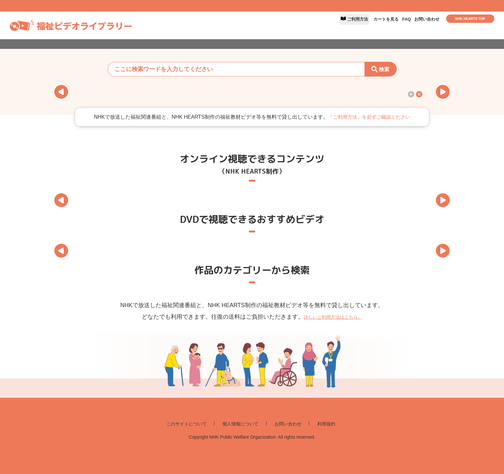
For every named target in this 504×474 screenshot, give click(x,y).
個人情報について (240, 424)
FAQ (393, 25)
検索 (384, 69)
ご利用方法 (325, 25)
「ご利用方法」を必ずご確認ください (369, 117)
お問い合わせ (421, 25)
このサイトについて (175, 424)
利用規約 (341, 424)
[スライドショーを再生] (411, 94)
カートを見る (364, 25)
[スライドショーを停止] (419, 94)
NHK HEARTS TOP (470, 25)
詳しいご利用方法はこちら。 (333, 317)
